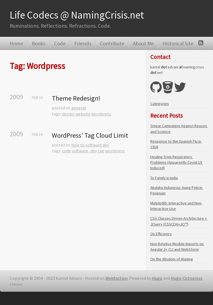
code (66, 150)
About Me (143, 43)
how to (78, 145)
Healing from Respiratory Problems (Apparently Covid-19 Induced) (176, 162)
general (78, 108)
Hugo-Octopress (186, 278)
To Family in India (164, 177)
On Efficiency (161, 233)
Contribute (112, 43)
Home (16, 43)
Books (38, 43)
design (68, 114)
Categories (159, 103)
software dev (97, 145)
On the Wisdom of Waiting (171, 259)
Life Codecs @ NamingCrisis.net (77, 15)
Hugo (157, 278)
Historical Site (178, 43)
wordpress (101, 114)
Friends (82, 43)
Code (60, 43)
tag (101, 150)
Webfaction (116, 278)
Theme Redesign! (76, 98)
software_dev (84, 150)
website (82, 114)
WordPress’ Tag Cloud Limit (90, 135)
